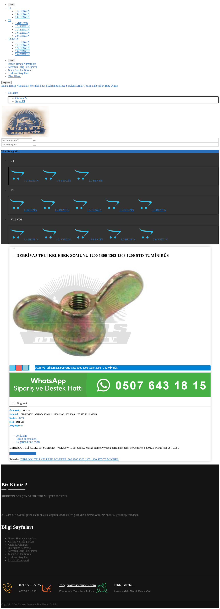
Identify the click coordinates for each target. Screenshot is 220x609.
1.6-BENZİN (22, 14)
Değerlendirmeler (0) (28, 441)
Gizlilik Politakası (18, 544)
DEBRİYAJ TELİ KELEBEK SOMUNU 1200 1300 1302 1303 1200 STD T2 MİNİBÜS (69, 459)
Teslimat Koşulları (18, 73)
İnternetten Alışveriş (19, 547)
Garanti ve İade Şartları (21, 541)
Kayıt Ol (20, 101)
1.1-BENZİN (22, 41)
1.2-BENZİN (22, 26)
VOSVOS (13, 38)
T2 (9, 20)
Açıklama (21, 435)
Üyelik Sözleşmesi (18, 560)
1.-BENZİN (21, 23)
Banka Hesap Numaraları (22, 63)
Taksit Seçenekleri (26, 438)
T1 (9, 7)
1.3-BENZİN (22, 10)
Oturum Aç (21, 98)
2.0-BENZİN (22, 17)
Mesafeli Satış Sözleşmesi (22, 66)
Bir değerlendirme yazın (22, 453)
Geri (12, 4)
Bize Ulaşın (14, 76)
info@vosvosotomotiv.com (77, 585)
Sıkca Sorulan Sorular (20, 70)
